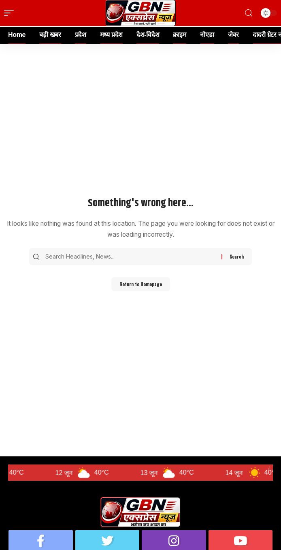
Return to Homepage (140, 284)
